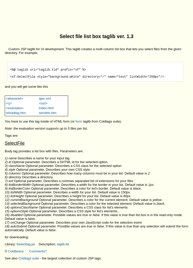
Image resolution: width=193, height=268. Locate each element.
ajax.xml (45, 101)
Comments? (38, 254)
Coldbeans (16, 254)
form (79, 124)
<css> (43, 106)
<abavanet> (14, 101)
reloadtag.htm (16, 116)
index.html (46, 111)
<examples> (15, 111)
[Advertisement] (96, 13)
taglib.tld (63, 247)
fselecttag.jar (26, 247)
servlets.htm (47, 116)
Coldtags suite (28, 261)
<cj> (9, 106)
